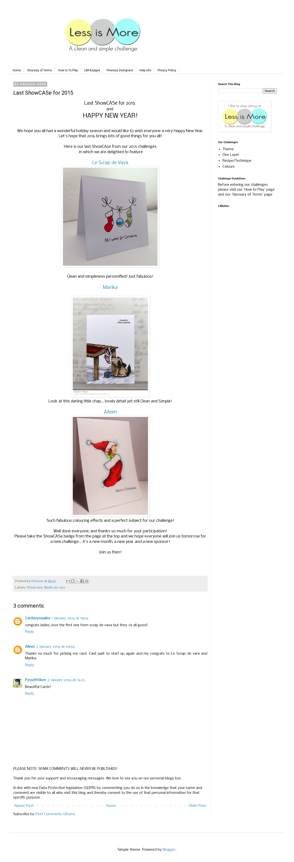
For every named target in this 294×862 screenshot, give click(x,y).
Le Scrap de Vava (110, 163)
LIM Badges (92, 70)
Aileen (110, 412)
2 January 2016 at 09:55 (55, 647)
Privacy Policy (167, 70)
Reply (29, 632)
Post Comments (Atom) (55, 814)
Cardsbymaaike (37, 618)
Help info (145, 70)
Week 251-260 (54, 587)
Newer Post (24, 806)
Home (17, 70)
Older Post (197, 806)
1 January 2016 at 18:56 (70, 618)
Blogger (169, 850)
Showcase (35, 587)
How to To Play (68, 70)
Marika (110, 287)
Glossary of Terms (39, 70)
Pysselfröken (35, 680)
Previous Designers (120, 70)
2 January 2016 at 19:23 (66, 680)
